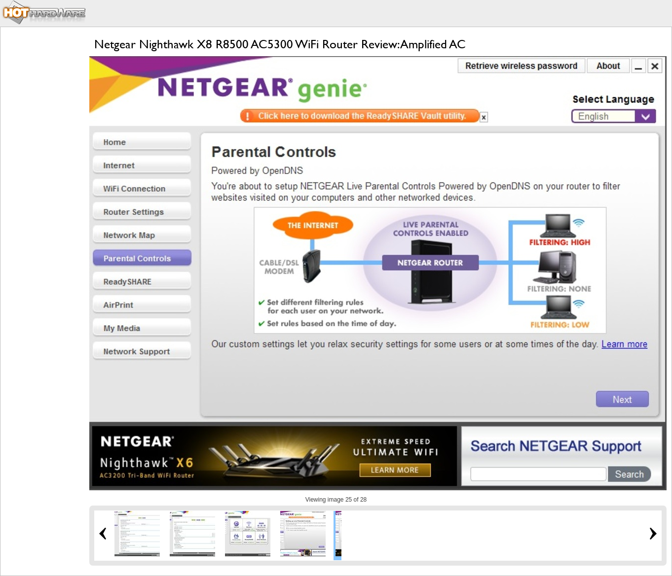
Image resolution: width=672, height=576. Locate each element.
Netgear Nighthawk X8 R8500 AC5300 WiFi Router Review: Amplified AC (280, 44)
